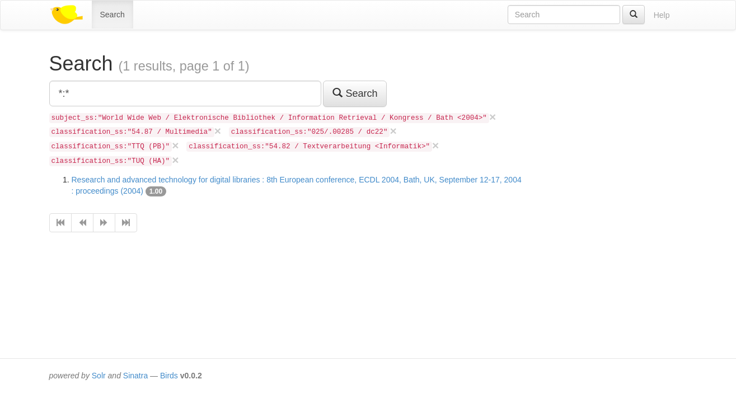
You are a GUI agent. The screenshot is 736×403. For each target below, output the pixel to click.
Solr (99, 375)
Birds (169, 375)
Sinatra (135, 375)
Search (112, 14)
